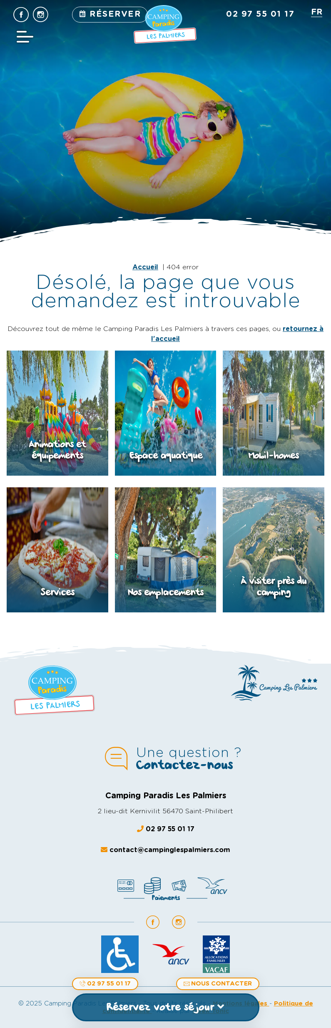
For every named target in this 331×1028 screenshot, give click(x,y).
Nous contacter (218, 983)
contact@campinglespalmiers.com (165, 849)
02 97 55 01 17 (105, 983)
